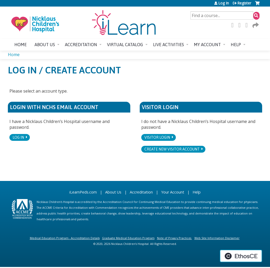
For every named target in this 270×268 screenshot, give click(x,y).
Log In (223, 3)
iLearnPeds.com (83, 192)
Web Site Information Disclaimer (217, 238)
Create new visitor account (172, 149)
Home (20, 44)
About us (45, 44)
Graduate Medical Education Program (128, 238)
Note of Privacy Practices (174, 238)
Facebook (234, 25)
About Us (113, 192)
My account (207, 44)
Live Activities (168, 44)
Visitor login (157, 137)
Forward (255, 25)
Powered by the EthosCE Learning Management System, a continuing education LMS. (241, 256)
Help (236, 44)
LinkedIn (248, 25)
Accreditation (81, 44)
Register (244, 3)
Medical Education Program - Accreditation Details (65, 238)
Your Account (172, 192)
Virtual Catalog (125, 44)
